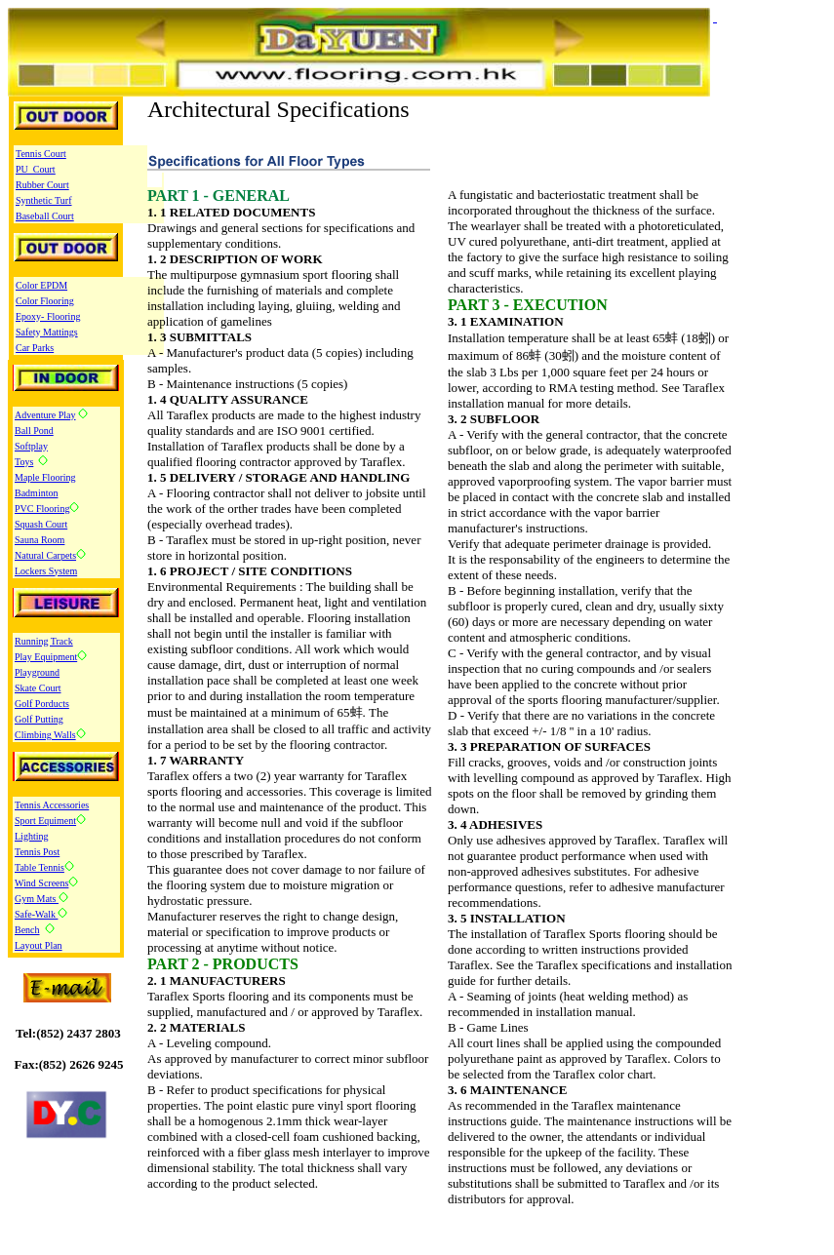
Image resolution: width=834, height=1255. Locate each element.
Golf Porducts (42, 703)
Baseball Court (45, 216)
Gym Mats (37, 898)
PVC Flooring (42, 508)
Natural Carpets (45, 555)
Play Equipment (46, 656)
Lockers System (46, 571)
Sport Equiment (45, 820)
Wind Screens (41, 883)
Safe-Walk (36, 914)
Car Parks (35, 347)
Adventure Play (45, 415)
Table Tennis (39, 867)
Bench (27, 929)
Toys (24, 461)
